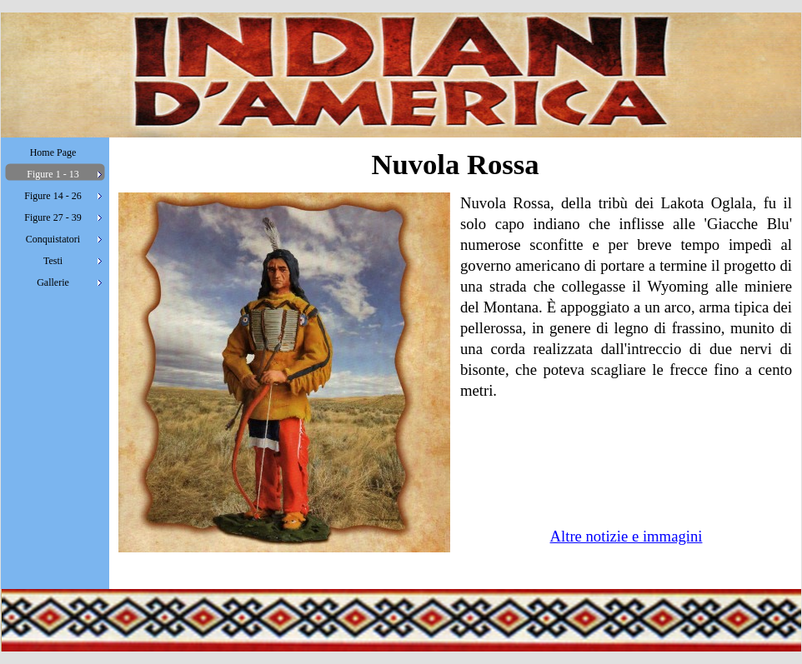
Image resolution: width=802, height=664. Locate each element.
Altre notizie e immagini (626, 536)
